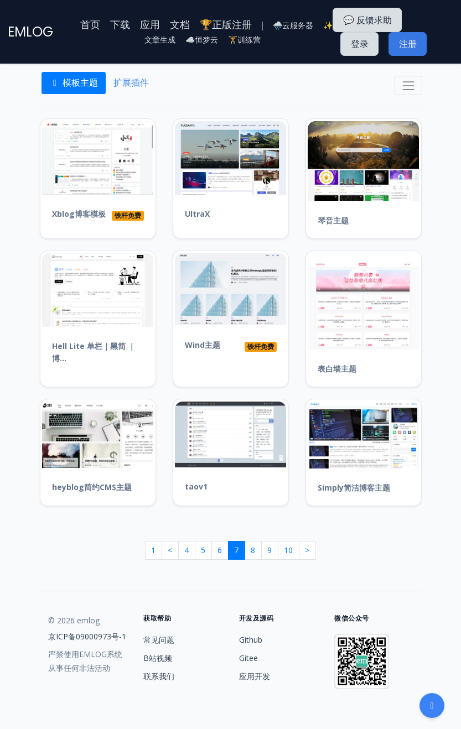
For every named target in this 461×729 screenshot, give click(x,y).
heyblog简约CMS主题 (92, 487)
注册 (408, 44)
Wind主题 (202, 345)
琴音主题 (333, 220)
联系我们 (158, 676)
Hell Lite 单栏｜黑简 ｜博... (94, 352)
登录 (360, 44)
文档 (180, 24)
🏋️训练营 (244, 39)
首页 (90, 24)
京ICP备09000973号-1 (87, 636)
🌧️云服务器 (293, 25)
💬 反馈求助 (367, 20)
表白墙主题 (337, 368)
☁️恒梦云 (201, 39)
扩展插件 (131, 82)
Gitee (248, 658)
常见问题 (158, 639)
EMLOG (30, 31)
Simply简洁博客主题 (354, 487)
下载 (120, 24)
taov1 (196, 486)
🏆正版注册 (226, 24)
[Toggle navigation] (408, 85)
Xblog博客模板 (79, 214)
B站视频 (157, 658)
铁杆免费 (128, 215)
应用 (150, 24)
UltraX (197, 214)
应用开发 (254, 676)
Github (250, 639)
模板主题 (73, 82)
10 (288, 550)
